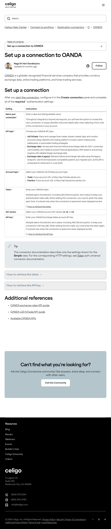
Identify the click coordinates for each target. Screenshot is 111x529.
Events (8, 444)
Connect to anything (42, 27)
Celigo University (14, 454)
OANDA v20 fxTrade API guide (27, 312)
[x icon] (93, 521)
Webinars (10, 439)
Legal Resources (49, 523)
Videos (8, 459)
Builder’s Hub (12, 449)
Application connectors (70, 27)
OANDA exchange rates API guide (29, 306)
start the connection (27, 98)
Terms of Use (34, 523)
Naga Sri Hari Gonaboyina (27, 64)
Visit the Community (55, 383)
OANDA (97, 27)
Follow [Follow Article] (99, 66)
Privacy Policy (49, 520)
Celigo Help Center (16, 27)
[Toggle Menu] (103, 5)
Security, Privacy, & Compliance (71, 520)
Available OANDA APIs (23, 318)
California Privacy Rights (16, 523)
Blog (7, 430)
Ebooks (9, 435)
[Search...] (55, 18)
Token (80, 256)
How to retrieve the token (39, 207)
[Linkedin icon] (99, 521)
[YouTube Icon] (105, 521)
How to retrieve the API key (40, 234)
